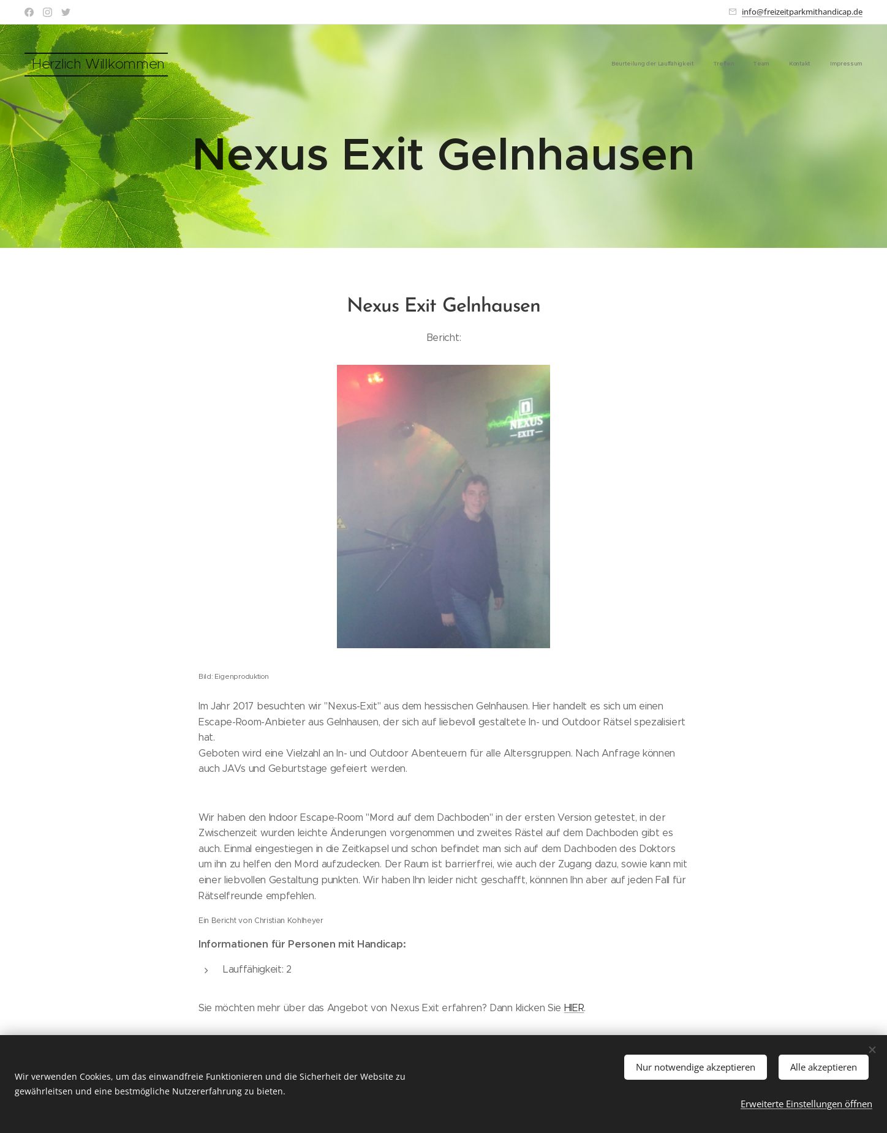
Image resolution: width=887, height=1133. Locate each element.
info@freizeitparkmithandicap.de (802, 11)
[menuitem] (787, 64)
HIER (574, 1008)
